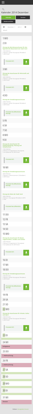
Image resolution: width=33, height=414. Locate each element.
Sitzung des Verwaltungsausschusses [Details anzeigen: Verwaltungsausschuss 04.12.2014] (14, 99)
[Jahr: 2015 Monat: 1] (25, 27)
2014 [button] (20, 27)
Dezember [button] (11, 27)
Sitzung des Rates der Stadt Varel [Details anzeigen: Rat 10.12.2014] (13, 194)
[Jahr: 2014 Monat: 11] (4, 27)
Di (5, 43)
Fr (5, 120)
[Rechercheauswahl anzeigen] (2, 9)
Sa (5, 125)
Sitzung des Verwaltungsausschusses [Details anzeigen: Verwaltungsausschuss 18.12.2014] (14, 274)
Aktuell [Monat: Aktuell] (5, 30)
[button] (26, 62)
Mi (5, 69)
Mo (6, 38)
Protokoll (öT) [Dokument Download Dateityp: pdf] (10, 61)
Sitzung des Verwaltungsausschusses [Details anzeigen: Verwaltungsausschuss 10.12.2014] (14, 171)
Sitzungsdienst (23, 409)
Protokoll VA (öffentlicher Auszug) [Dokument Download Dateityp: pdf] (13, 112)
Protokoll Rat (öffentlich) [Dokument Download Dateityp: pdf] (13, 206)
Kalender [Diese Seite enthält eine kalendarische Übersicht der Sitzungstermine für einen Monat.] (8, 17)
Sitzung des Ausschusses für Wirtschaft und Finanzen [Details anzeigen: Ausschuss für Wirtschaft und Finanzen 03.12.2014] (16, 74)
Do (5, 95)
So (5, 130)
